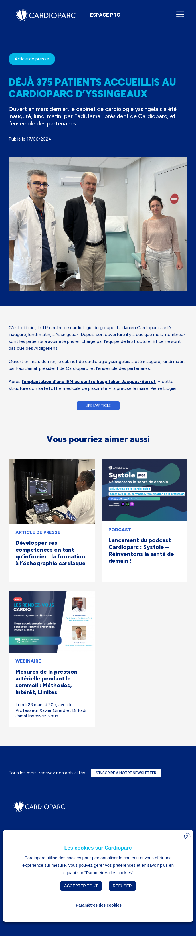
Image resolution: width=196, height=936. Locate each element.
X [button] (187, 836)
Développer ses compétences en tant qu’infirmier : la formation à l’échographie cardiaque (50, 553)
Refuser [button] (122, 886)
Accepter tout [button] (81, 886)
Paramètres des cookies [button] (99, 905)
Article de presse (32, 59)
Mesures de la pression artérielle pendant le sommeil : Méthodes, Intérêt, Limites (46, 682)
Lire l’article (98, 406)
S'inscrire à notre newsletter (126, 773)
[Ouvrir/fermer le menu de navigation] (180, 14)
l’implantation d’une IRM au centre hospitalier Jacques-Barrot (89, 381)
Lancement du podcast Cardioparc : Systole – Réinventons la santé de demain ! (141, 550)
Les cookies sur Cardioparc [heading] (98, 848)
